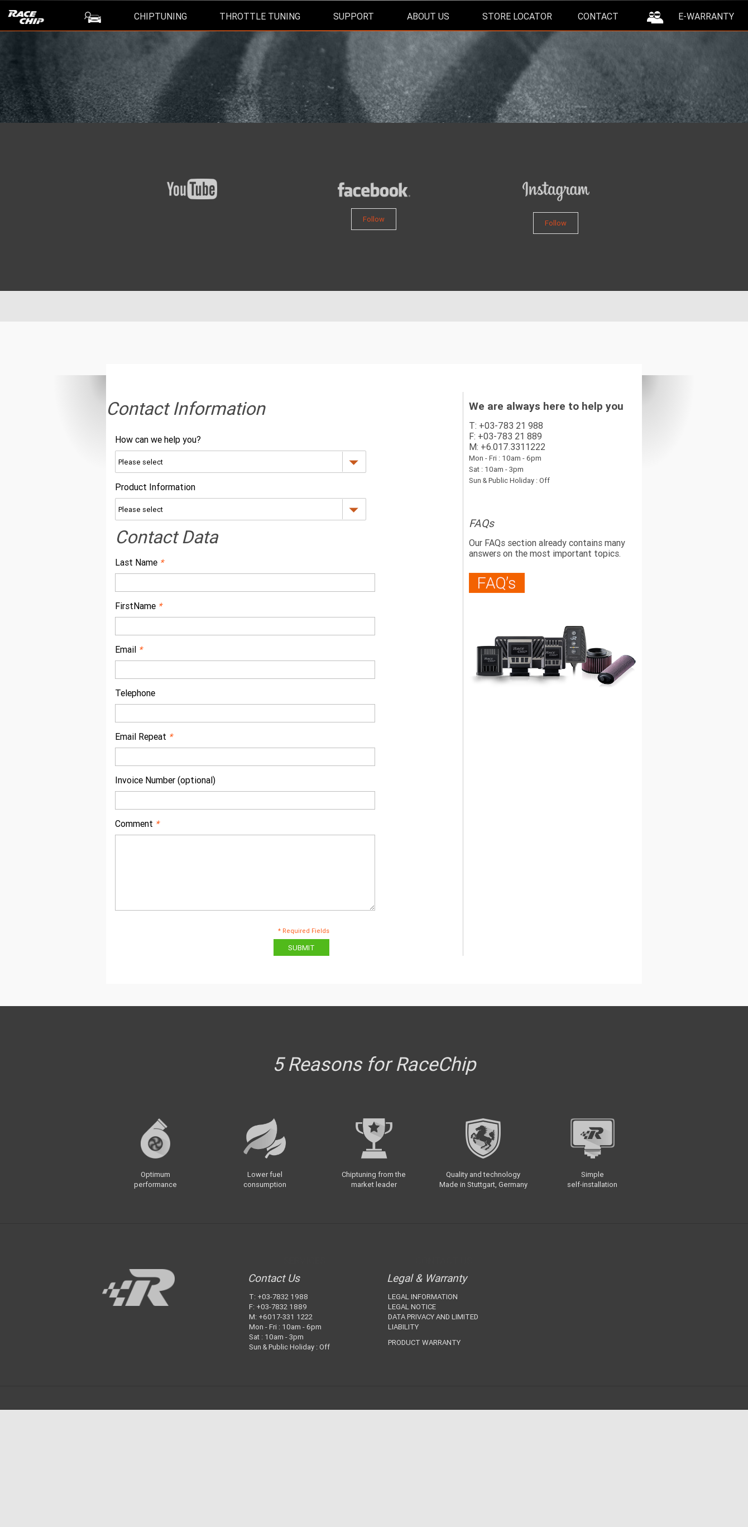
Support (353, 16)
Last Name (139, 562)
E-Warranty (706, 16)
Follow (374, 219)
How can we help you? (158, 439)
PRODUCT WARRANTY (424, 1342)
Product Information (155, 486)
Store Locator (517, 16)
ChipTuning (160, 16)
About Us (428, 16)
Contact (598, 16)
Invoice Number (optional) (165, 780)
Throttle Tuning (259, 16)
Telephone (135, 692)
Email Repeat (143, 736)
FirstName (138, 605)
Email (128, 649)
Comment (137, 823)
